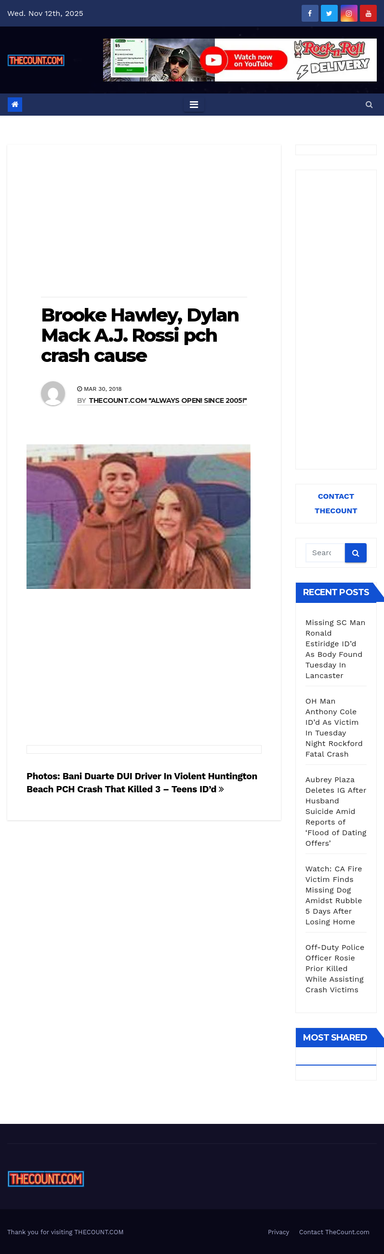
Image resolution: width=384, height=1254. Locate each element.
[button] (369, 104)
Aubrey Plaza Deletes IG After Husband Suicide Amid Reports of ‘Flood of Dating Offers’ (336, 811)
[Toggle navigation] (194, 104)
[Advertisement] (143, 221)
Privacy (278, 1232)
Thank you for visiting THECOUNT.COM (65, 1232)
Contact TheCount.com (334, 1232)
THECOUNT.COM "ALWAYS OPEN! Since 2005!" (168, 400)
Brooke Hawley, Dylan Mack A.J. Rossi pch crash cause (139, 335)
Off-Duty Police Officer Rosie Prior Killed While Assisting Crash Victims (335, 968)
